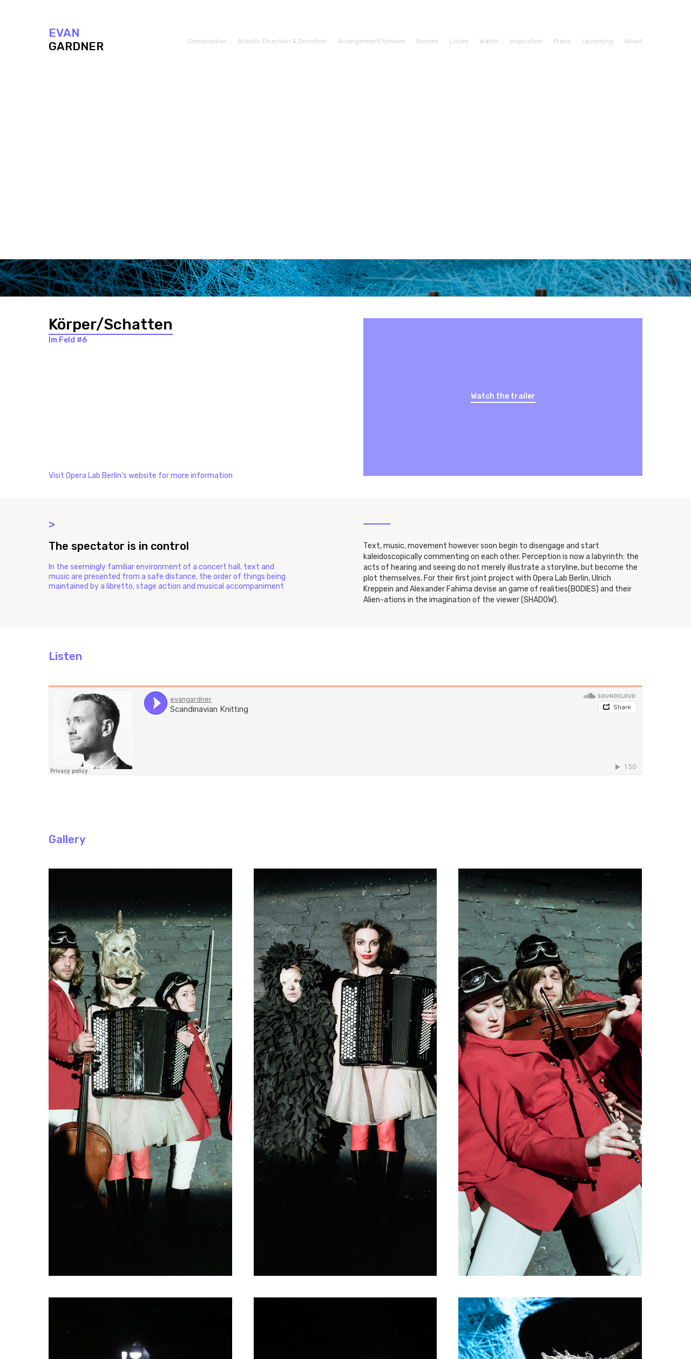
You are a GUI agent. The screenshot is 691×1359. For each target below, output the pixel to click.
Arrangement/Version (371, 41)
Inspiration (526, 41)
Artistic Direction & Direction (282, 41)
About (633, 41)
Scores (427, 41)
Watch (489, 41)
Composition (207, 41)
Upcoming (597, 41)
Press (562, 41)
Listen (459, 41)
